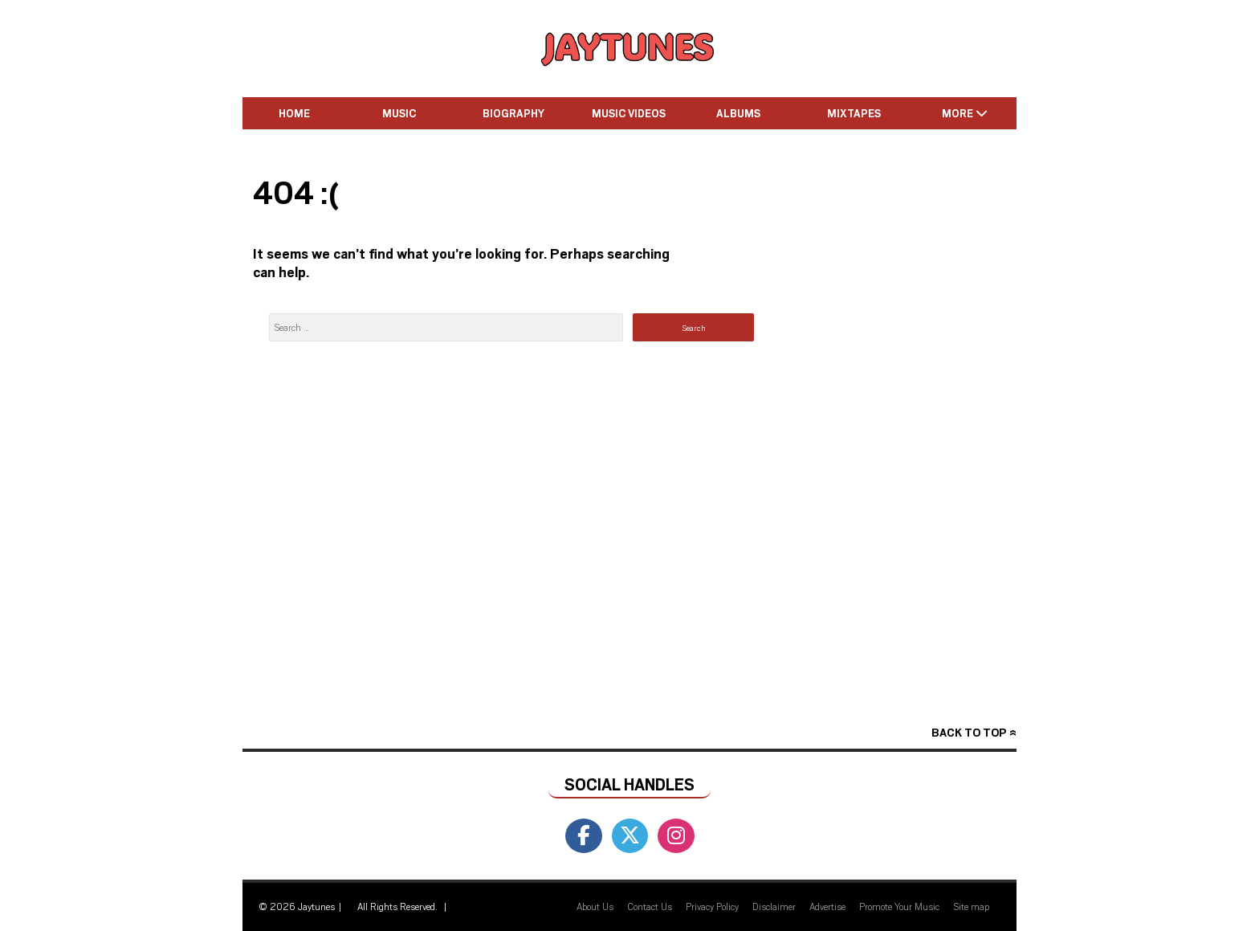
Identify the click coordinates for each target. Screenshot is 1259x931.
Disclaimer (774, 906)
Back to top (968, 732)
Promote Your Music (899, 906)
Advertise (827, 906)
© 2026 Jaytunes (297, 906)
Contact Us (649, 906)
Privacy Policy (712, 906)
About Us (595, 906)
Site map (971, 906)
